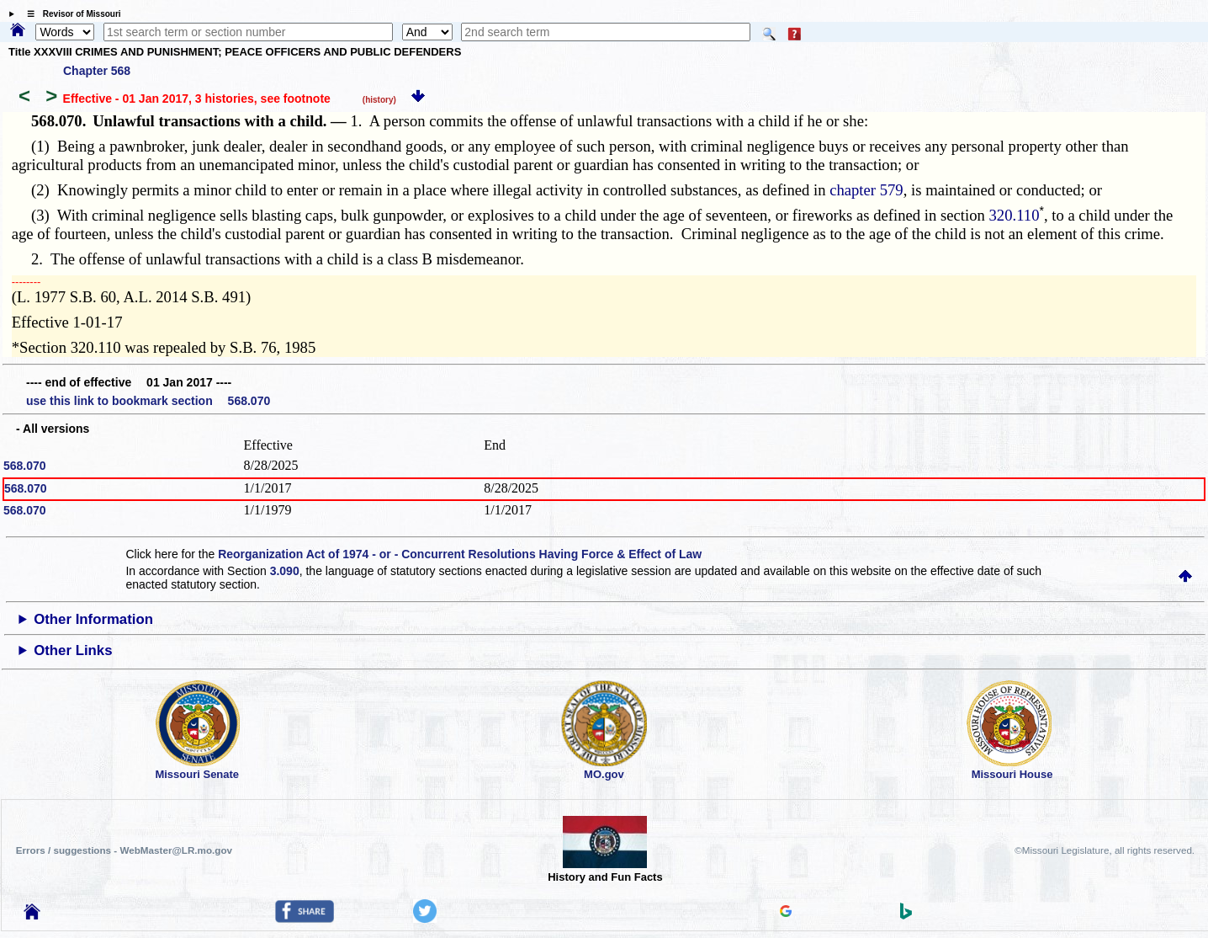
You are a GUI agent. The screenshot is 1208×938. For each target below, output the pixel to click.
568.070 (24, 465)
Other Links (73, 650)
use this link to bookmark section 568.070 (148, 401)
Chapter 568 (96, 70)
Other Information (93, 619)
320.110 (1014, 215)
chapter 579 (866, 190)
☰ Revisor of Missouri (70, 14)
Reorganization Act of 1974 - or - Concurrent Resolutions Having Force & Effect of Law (460, 554)
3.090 (284, 571)
